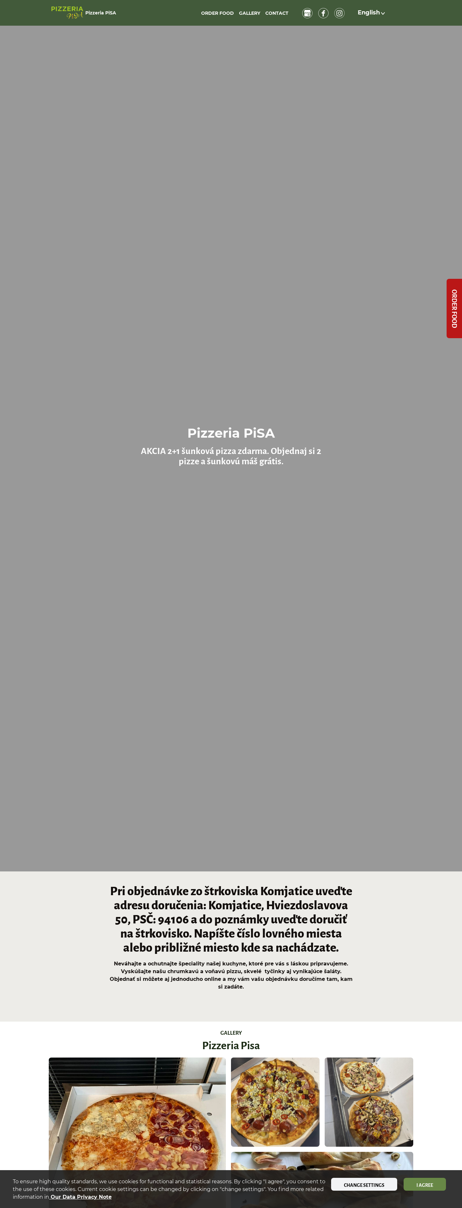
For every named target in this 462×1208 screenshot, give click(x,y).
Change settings (364, 1185)
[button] (372, 13)
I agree (424, 1185)
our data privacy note (80, 1197)
